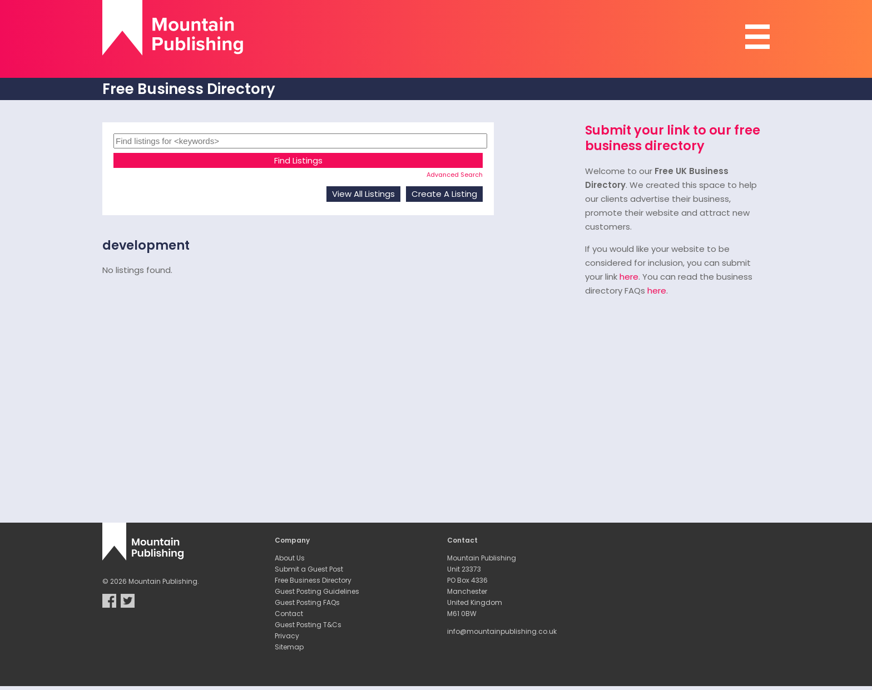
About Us (290, 558)
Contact (289, 613)
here (629, 276)
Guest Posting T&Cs (308, 624)
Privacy (287, 636)
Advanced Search (455, 174)
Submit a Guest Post (309, 569)
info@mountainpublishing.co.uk (502, 631)
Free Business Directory (313, 580)
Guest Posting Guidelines (317, 591)
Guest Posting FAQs (307, 602)
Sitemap (289, 647)
